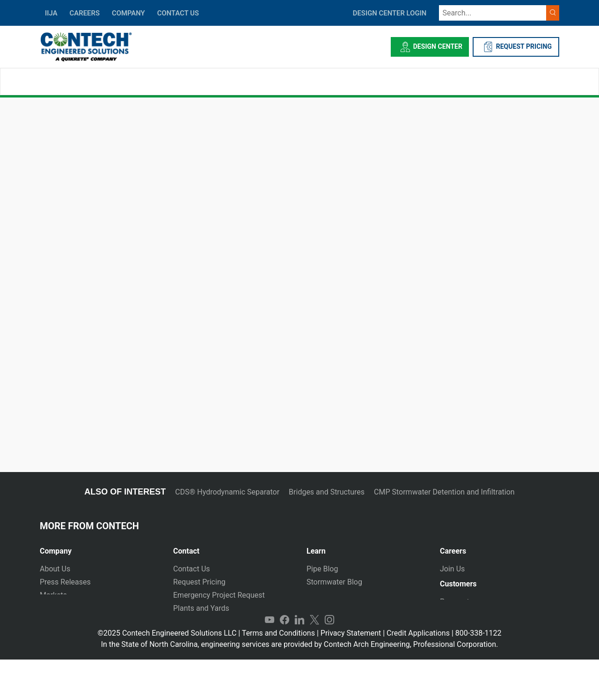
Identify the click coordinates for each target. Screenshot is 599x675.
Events (51, 621)
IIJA (51, 13)
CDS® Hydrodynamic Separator (227, 492)
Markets (53, 595)
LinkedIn (299, 635)
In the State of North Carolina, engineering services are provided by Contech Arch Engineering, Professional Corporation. (299, 659)
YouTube (269, 635)
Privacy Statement (351, 648)
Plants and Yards (201, 608)
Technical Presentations (347, 595)
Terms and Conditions (278, 648)
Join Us (452, 568)
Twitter (314, 635)
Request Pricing (199, 582)
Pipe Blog (322, 568)
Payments (456, 605)
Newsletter (58, 608)
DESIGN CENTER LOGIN (390, 13)
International (194, 621)
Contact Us (191, 568)
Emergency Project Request (219, 595)
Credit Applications (418, 648)
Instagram (329, 635)
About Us (55, 568)
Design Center (429, 47)
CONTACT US (178, 13)
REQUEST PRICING (516, 47)
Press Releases (65, 582)
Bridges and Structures (327, 492)
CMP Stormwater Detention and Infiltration (444, 492)
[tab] (99, 547)
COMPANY (128, 13)
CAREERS (85, 13)
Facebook (284, 635)
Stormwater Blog (334, 582)
